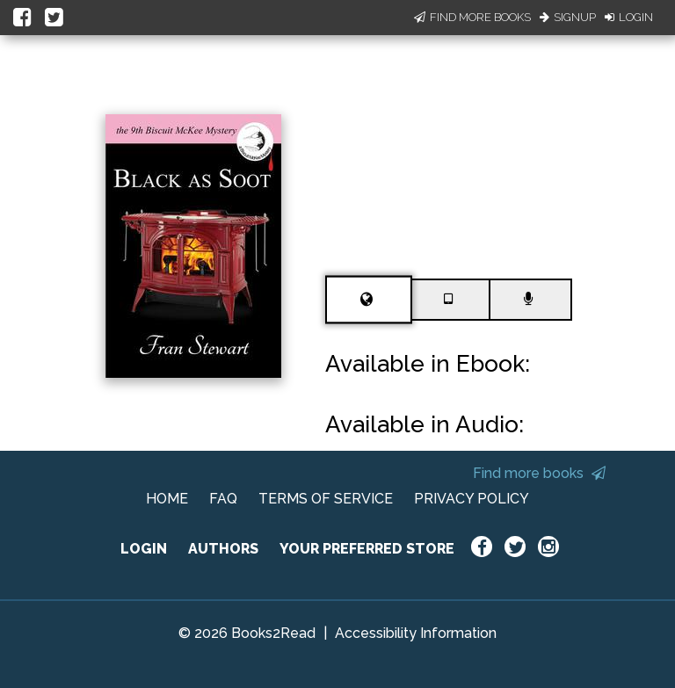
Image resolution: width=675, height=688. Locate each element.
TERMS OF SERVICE (325, 498)
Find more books (539, 473)
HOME (167, 498)
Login (629, 17)
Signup (568, 17)
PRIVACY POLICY (471, 498)
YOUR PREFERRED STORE (366, 548)
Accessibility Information (416, 633)
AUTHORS (223, 548)
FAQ (223, 498)
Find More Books (472, 17)
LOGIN (143, 548)
